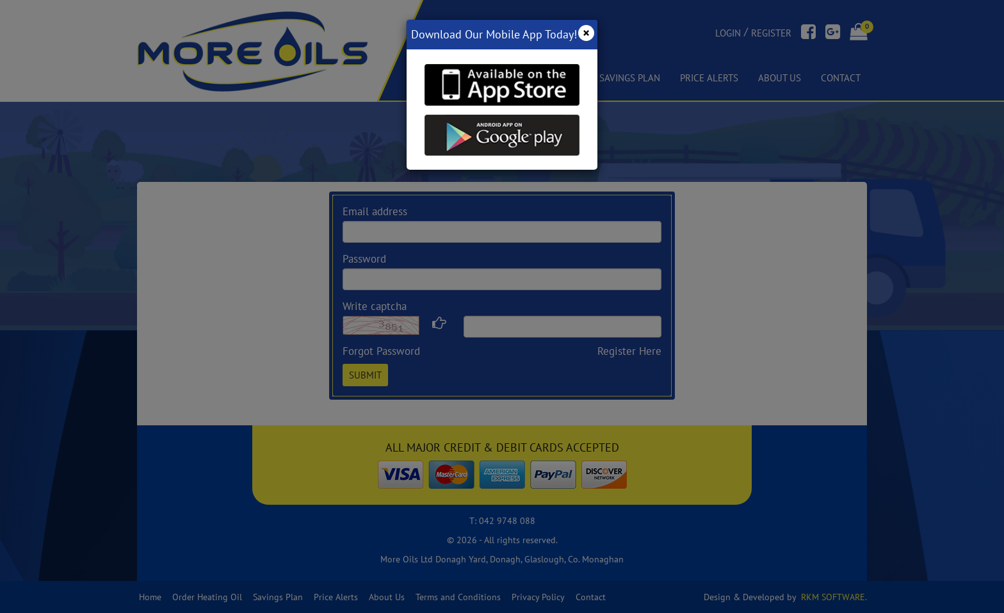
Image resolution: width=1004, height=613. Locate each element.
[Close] (586, 33)
